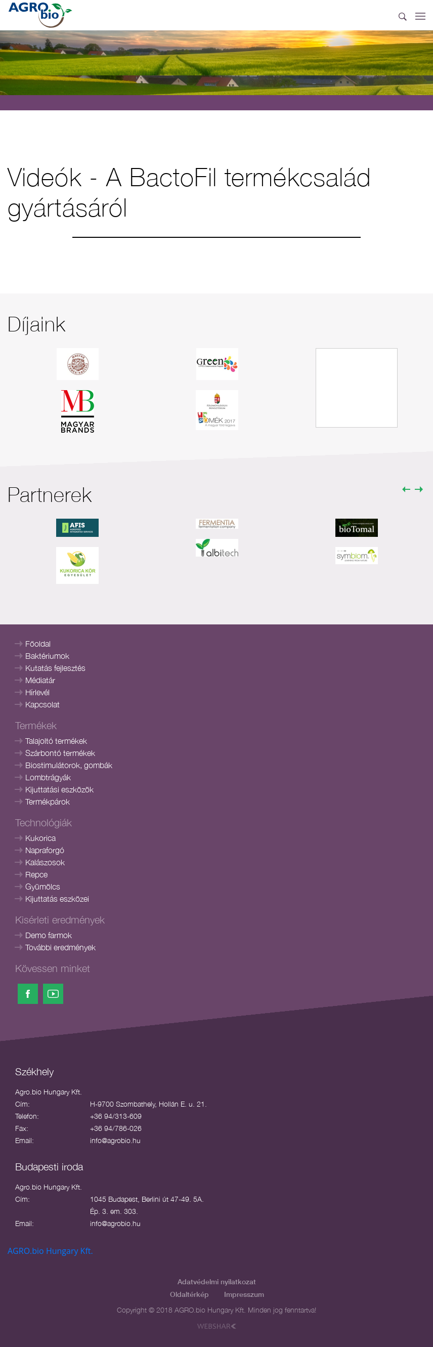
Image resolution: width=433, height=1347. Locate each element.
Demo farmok (48, 935)
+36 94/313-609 (116, 1116)
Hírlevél (37, 692)
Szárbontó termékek (60, 752)
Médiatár (40, 680)
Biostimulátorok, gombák (68, 765)
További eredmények (60, 947)
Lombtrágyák (48, 777)
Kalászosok (45, 862)
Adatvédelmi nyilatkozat (217, 1281)
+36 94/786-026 (116, 1128)
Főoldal (38, 643)
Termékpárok (47, 801)
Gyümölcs (42, 886)
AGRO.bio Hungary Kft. (50, 1250)
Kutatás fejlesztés (55, 667)
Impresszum (244, 1294)
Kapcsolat (42, 704)
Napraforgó (44, 850)
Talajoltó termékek (56, 740)
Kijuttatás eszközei (57, 898)
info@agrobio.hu (115, 1140)
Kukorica (40, 838)
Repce (36, 874)
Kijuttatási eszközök (59, 789)
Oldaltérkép (189, 1294)
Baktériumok (47, 655)
